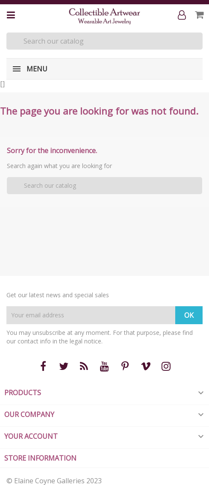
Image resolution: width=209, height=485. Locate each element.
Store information (40, 458)
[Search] (104, 41)
